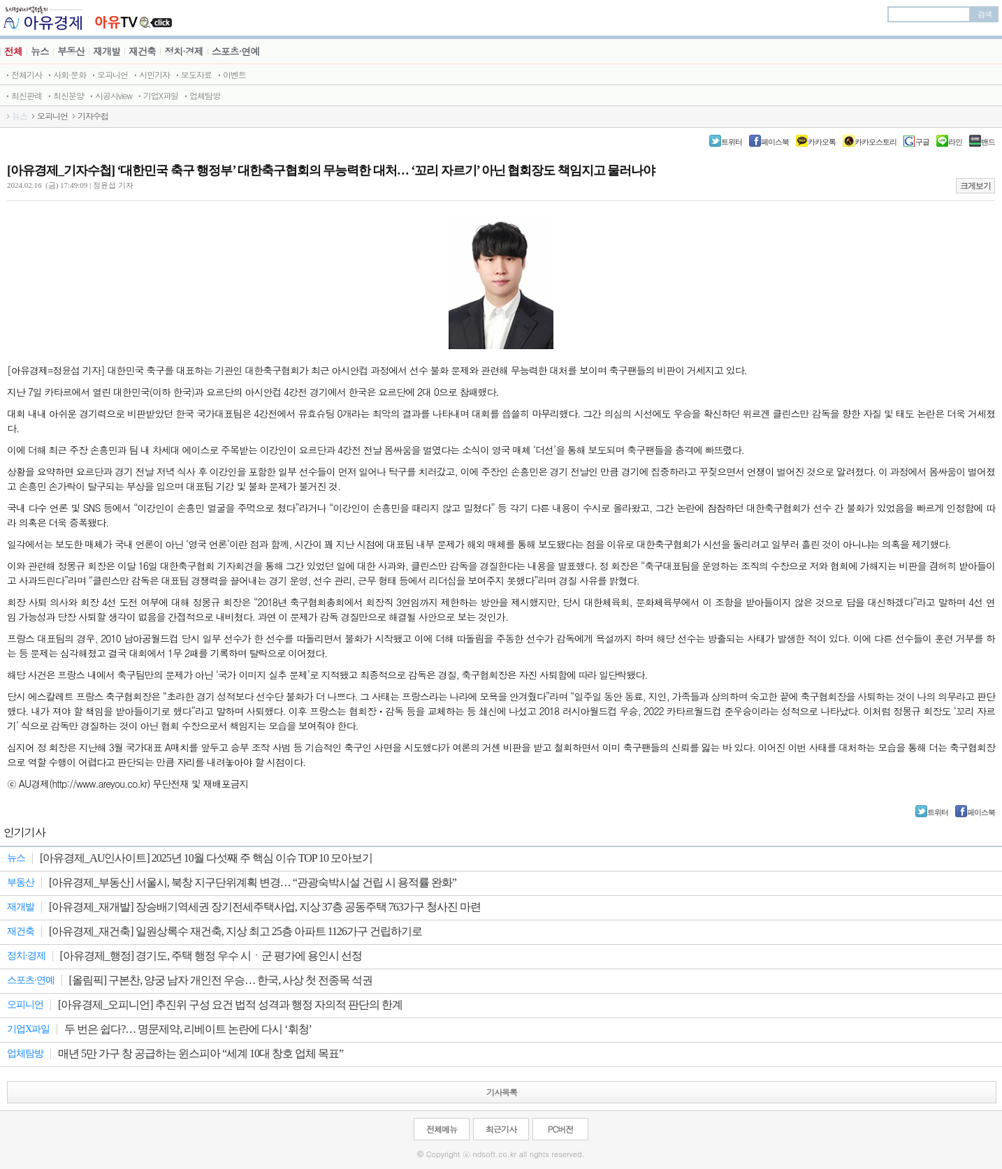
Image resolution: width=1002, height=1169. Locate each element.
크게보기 (975, 186)
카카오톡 (822, 142)
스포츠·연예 (236, 51)
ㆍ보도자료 (192, 74)
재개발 (106, 51)
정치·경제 (183, 51)
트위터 (731, 142)
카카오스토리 (875, 142)
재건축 (142, 51)
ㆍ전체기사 (22, 74)
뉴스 (40, 51)
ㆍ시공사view (109, 95)
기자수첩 (93, 116)
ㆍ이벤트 (230, 74)
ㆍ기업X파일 (157, 95)
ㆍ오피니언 (108, 74)
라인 (955, 142)
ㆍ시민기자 (150, 74)
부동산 (71, 51)
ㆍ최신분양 (64, 95)
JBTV (134, 18)
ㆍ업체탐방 (201, 95)
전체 (13, 51)
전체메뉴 (441, 1129)
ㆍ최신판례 (22, 95)
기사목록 (501, 1092)
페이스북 (775, 142)
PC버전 (560, 1129)
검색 (985, 14)
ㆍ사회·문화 (65, 74)
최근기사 (501, 1129)
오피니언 (52, 116)
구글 (922, 142)
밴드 (988, 142)
